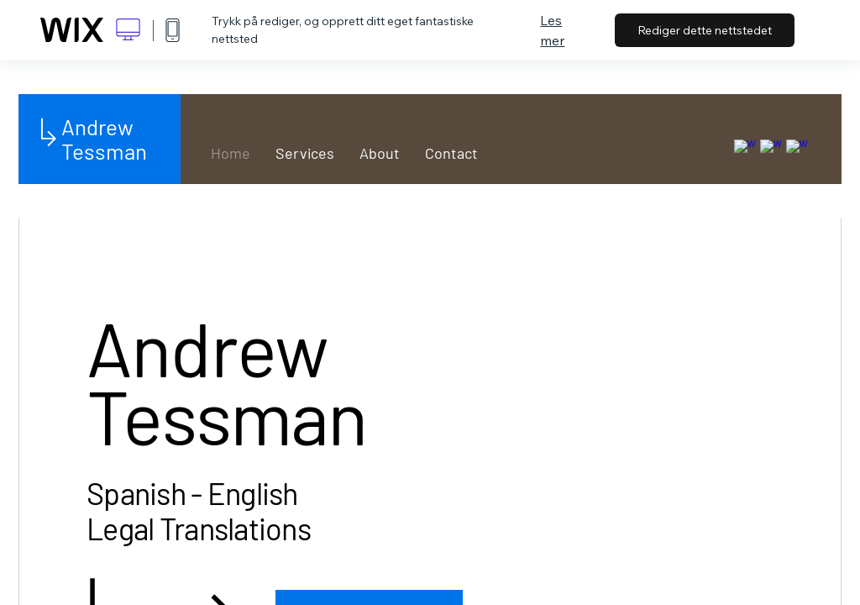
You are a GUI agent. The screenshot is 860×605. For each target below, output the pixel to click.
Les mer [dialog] (552, 30)
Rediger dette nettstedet (704, 30)
